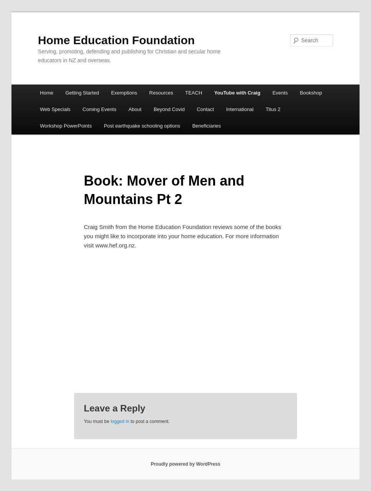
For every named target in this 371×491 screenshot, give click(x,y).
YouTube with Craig (237, 93)
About (134, 109)
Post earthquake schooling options (142, 126)
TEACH (193, 93)
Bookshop (311, 93)
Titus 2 (273, 109)
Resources (161, 93)
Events (280, 93)
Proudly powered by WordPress (185, 464)
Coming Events (99, 109)
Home (46, 93)
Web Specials (55, 109)
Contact (205, 109)
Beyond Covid (169, 109)
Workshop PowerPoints (66, 126)
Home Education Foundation (116, 40)
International (240, 109)
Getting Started (82, 93)
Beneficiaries (206, 126)
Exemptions (124, 93)
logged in (120, 421)
